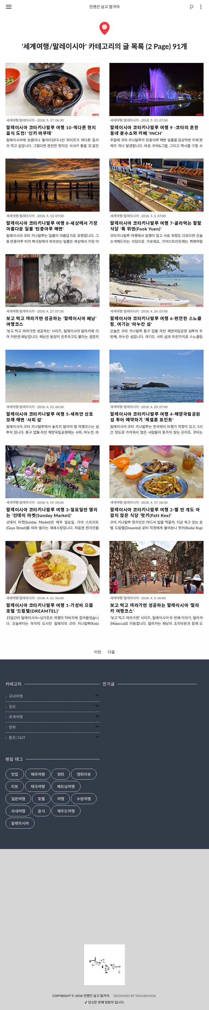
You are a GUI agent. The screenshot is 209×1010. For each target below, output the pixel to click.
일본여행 (18, 799)
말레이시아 (20, 823)
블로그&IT (17, 737)
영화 (12, 727)
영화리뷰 (84, 774)
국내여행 (16, 696)
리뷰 (14, 787)
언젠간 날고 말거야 (104, 6)
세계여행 (16, 716)
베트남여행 (66, 787)
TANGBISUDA (145, 996)
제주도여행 (66, 811)
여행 (60, 799)
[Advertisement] (104, 897)
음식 (41, 811)
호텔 (41, 799)
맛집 (14, 774)
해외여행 (38, 774)
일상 (12, 706)
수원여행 (84, 799)
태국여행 (38, 787)
